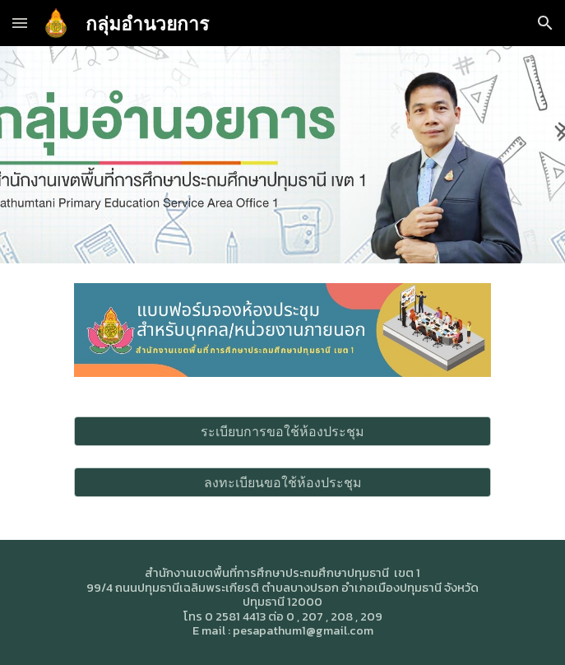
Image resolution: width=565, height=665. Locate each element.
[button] (19, 22)
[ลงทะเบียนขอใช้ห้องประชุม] (282, 482)
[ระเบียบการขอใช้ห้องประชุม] (282, 431)
